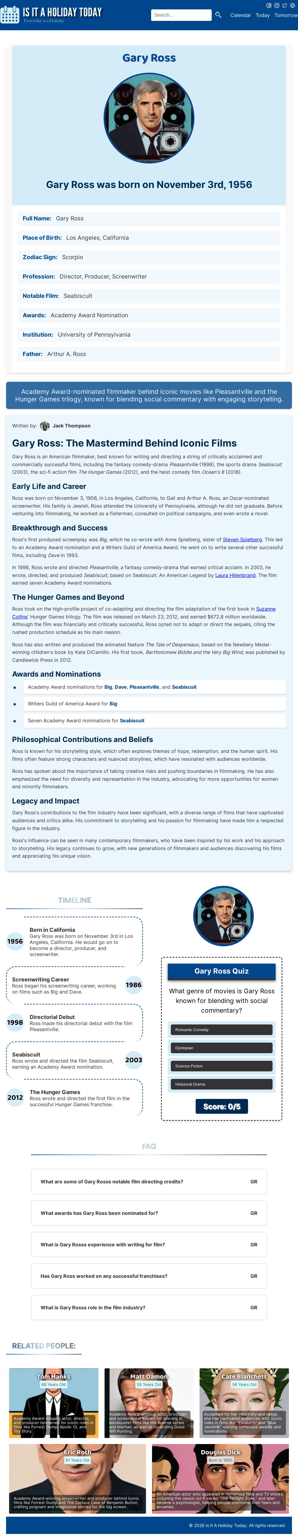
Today (263, 15)
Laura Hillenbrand (235, 575)
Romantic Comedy (192, 1029)
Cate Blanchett (244, 1376)
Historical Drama (190, 1084)
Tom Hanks (53, 1376)
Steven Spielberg (242, 539)
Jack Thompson (72, 426)
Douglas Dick (220, 1452)
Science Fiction (189, 1066)
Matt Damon (149, 1376)
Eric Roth (77, 1452)
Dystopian (184, 1048)
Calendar (240, 15)
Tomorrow (286, 15)
